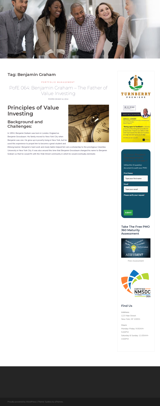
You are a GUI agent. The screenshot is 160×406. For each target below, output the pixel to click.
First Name (128, 173)
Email (126, 184)
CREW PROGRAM (73, 4)
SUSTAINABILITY (92, 4)
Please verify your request (134, 195)
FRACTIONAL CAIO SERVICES (114, 4)
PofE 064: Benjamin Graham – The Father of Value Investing (58, 90)
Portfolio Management (58, 82)
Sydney (48, 401)
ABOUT (147, 4)
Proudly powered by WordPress (22, 401)
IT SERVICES (136, 4)
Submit (128, 213)
